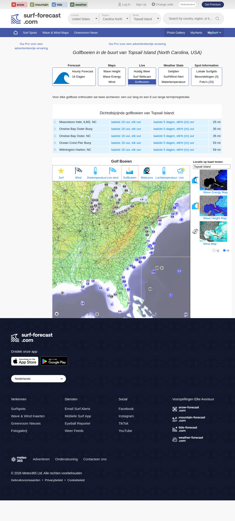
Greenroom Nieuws (26, 423)
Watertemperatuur (173, 82)
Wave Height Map (215, 218)
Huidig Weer (142, 71)
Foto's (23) (206, 82)
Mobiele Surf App (78, 416)
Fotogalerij (19, 431)
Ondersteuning (66, 459)
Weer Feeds (74, 431)
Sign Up (141, 4)
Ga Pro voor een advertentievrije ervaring (137, 44)
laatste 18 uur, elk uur (126, 122)
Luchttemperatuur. (164, 177)
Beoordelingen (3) (206, 76)
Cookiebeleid (76, 480)
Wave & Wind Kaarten (28, 416)
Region (105, 15)
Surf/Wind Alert (174, 76)
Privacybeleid (54, 480)
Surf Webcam (142, 76)
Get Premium (213, 4)
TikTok (124, 423)
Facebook (126, 409)
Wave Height (111, 71)
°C (217, 251)
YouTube (125, 431)
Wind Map (210, 243)
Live (181, 177)
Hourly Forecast (82, 71)
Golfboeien (142, 82)
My (214, 33)
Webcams (147, 177)
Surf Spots (30, 32)
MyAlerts (196, 32)
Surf (61, 177)
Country (75, 15)
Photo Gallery (176, 32)
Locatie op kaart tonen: (208, 162)
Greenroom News (86, 32)
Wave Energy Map (215, 192)
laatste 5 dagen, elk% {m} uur (174, 122)
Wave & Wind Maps (55, 32)
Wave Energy (112, 76)
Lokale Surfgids (206, 71)
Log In (126, 4)
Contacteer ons (95, 459)
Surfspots (18, 409)
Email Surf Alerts (77, 409)
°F (228, 251)
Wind (112, 82)
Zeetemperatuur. (95, 177)
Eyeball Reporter (77, 423)
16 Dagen (78, 76)
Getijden (173, 71)
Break (136, 15)
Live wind (112, 177)
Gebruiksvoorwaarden (25, 480)
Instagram (126, 416)
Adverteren (41, 459)
